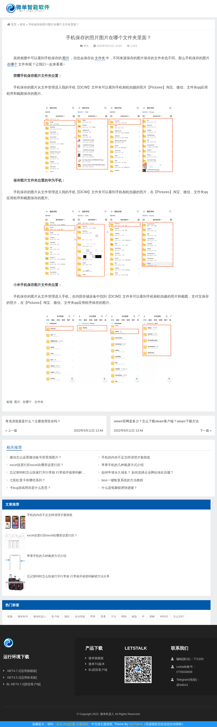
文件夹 (100, 58)
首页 (12, 24)
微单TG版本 (97, 664)
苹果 (92, 616)
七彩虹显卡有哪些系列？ (27, 480)
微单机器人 (39, 616)
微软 (67, 616)
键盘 (134, 616)
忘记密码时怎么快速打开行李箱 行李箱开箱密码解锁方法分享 (54, 472)
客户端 (55, 616)
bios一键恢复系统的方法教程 (122, 480)
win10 (164, 616)
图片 (65, 58)
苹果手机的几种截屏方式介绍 (122, 465)
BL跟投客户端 (98, 669)
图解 (152, 616)
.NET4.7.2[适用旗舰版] (21, 671)
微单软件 (23, 616)
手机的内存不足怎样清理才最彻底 (125, 457)
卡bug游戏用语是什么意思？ (30, 487)
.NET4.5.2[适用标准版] (21, 677)
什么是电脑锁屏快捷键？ (119, 487)
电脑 (10, 616)
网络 (124, 616)
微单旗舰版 (96, 658)
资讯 (22, 24)
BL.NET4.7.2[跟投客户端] (23, 684)
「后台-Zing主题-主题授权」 (72, 724)
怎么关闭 (178, 616)
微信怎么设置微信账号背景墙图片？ (36, 457)
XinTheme (136, 724)
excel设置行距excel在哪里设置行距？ (37, 465)
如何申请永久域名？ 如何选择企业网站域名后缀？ (137, 472)
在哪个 (12, 64)
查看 (103, 616)
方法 (113, 616)
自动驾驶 (80, 616)
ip (143, 616)
